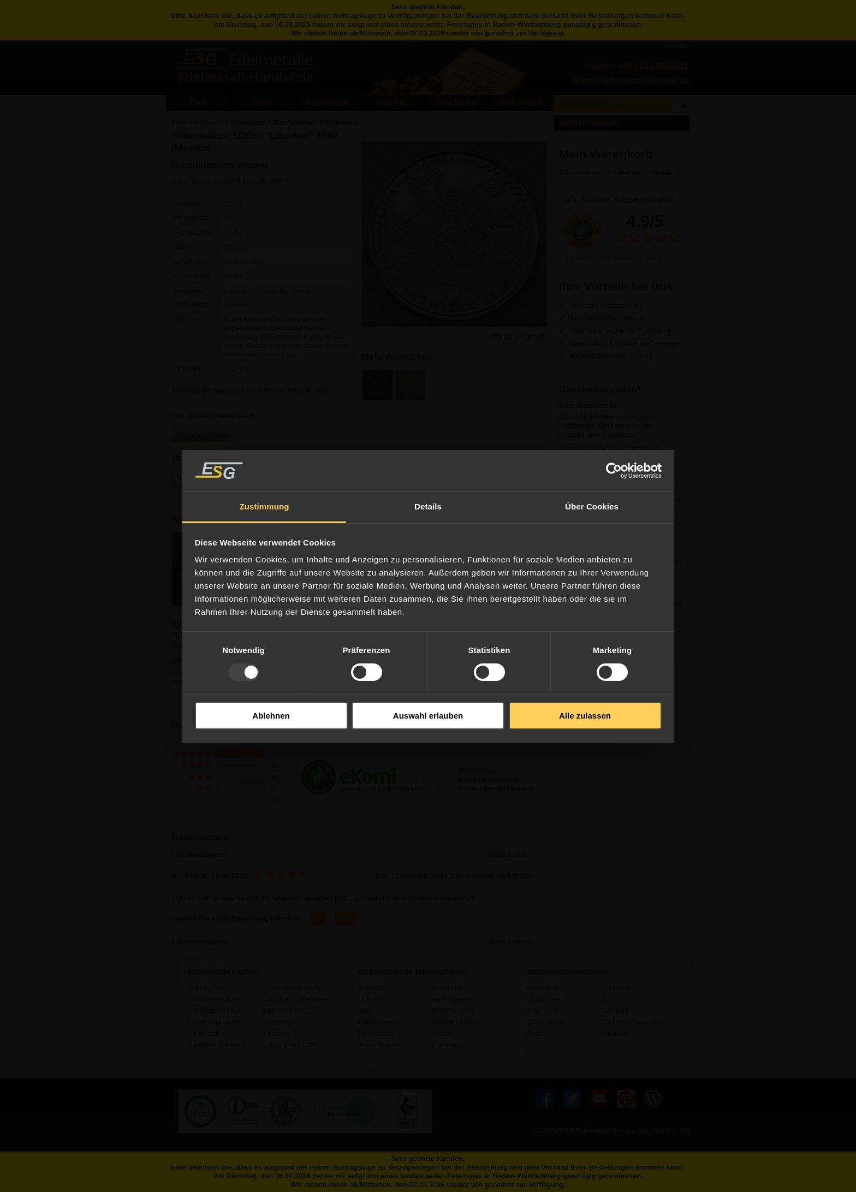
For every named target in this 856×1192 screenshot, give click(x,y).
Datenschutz (375, 1033)
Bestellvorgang (453, 1011)
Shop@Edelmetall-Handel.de (631, 80)
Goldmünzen (544, 999)
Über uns (370, 999)
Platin (534, 1033)
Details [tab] (428, 506)
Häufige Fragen (454, 1022)
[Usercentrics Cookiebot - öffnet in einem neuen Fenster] (614, 470)
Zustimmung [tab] (264, 506)
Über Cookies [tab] (592, 506)
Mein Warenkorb (606, 154)
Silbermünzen (546, 1022)
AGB (364, 1011)
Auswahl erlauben (428, 715)
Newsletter (446, 988)
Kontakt (442, 1033)
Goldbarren (542, 988)
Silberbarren (544, 1011)
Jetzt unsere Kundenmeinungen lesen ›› (621, 258)
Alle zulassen (585, 715)
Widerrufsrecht (378, 1022)
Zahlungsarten (452, 999)
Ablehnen (270, 715)
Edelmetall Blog (285, 1011)
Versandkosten (379, 1045)
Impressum (447, 1045)
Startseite (371, 988)
